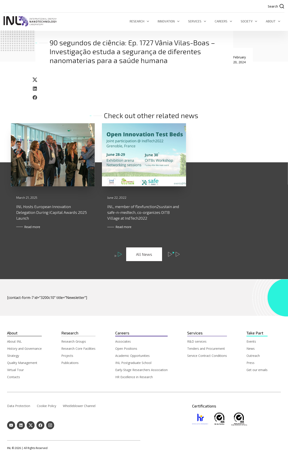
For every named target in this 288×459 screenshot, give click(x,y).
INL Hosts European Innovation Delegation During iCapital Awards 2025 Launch (51, 212)
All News (144, 254)
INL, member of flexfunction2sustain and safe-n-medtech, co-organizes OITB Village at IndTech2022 (143, 212)
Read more (35, 227)
